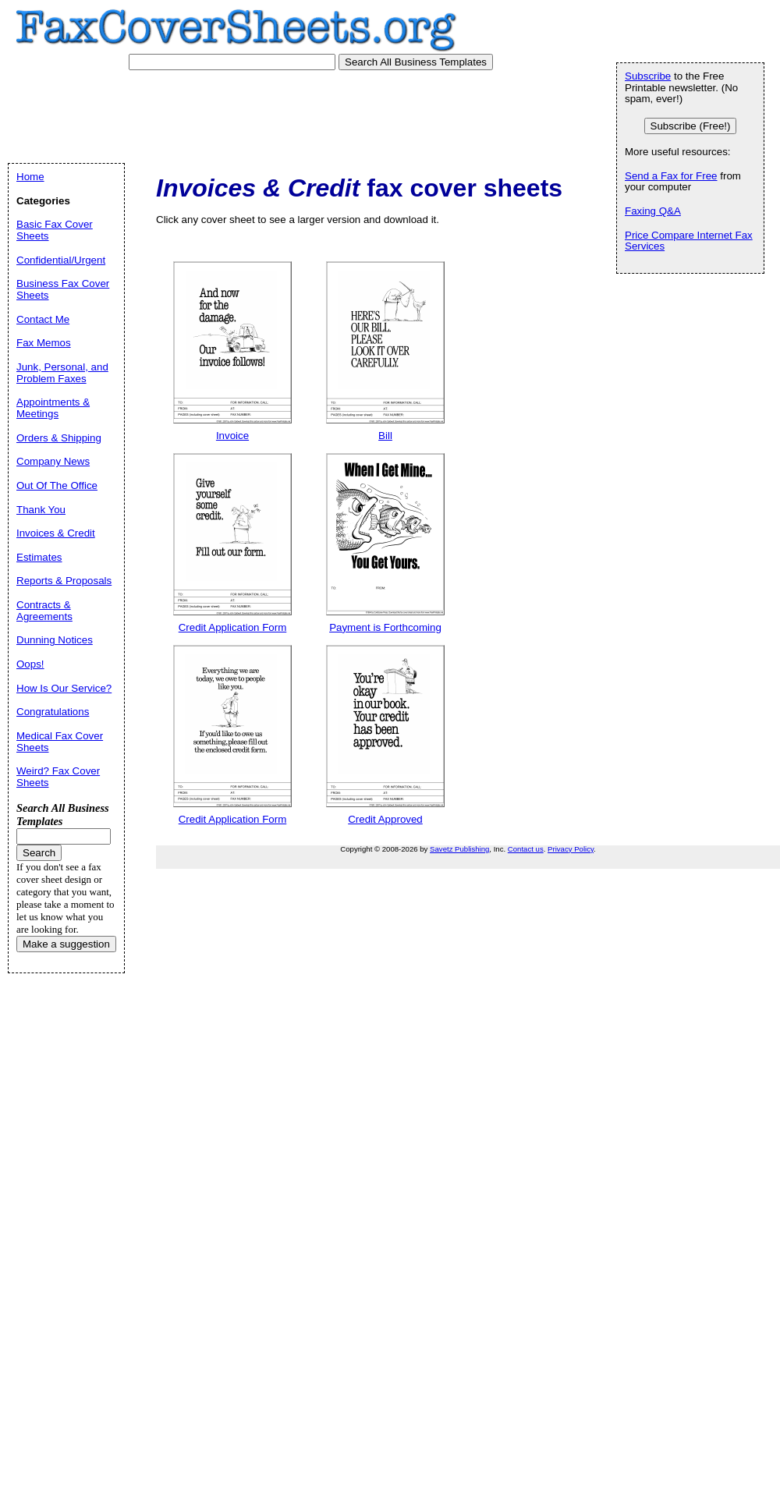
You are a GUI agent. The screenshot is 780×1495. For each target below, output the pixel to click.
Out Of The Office (57, 485)
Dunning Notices (54, 640)
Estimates (39, 557)
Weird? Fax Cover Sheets (58, 776)
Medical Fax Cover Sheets (59, 741)
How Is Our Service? (64, 688)
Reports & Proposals (64, 580)
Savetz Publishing (459, 849)
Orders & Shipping (58, 438)
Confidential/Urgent (60, 260)
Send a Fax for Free (671, 176)
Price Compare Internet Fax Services (689, 241)
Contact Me (42, 319)
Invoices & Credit (55, 533)
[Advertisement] (303, 113)
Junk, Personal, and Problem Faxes (62, 372)
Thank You (41, 509)
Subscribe (648, 76)
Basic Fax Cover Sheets (54, 230)
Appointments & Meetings (53, 408)
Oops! (30, 664)
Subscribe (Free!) (691, 126)
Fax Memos (43, 343)
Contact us (526, 849)
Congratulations (52, 711)
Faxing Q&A (653, 211)
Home (30, 176)
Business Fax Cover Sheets (62, 289)
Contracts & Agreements (44, 610)
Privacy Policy (571, 849)
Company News (53, 461)
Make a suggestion (66, 944)
